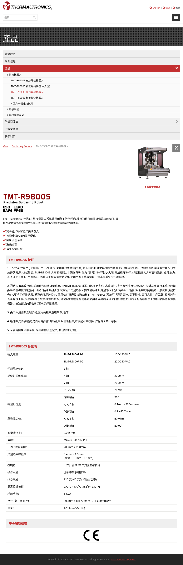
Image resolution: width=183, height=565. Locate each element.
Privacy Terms (129, 559)
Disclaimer (116, 559)
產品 (7, 68)
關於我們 (10, 54)
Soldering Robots (22, 146)
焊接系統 (12, 109)
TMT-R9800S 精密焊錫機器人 (26, 92)
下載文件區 (11, 129)
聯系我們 (10, 136)
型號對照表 (11, 121)
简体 (168, 7)
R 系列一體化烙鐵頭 (21, 103)
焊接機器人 (14, 74)
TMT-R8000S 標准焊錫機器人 (26, 97)
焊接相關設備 (15, 115)
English (156, 7)
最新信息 (10, 61)
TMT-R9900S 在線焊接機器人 (26, 80)
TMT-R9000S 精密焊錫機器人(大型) (30, 86)
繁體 (178, 7)
